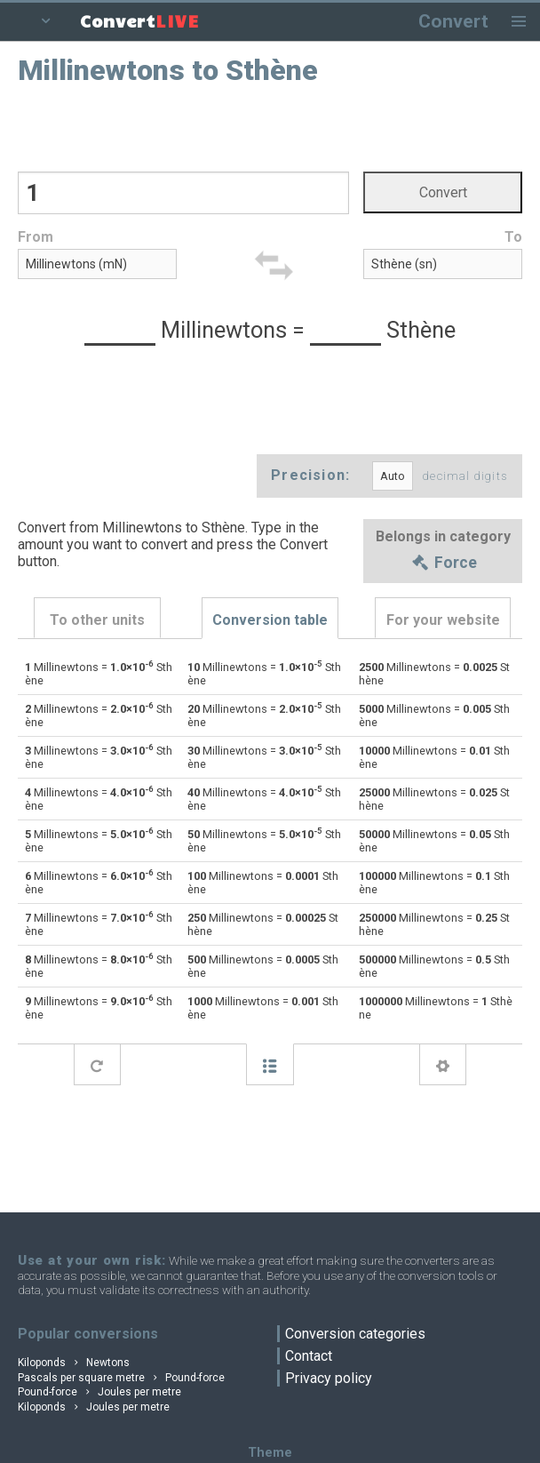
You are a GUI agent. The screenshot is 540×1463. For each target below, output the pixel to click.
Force (443, 564)
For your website (443, 620)
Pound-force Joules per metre (99, 1392)
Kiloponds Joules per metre (94, 1407)
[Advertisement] (270, 127)
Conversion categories (355, 1333)
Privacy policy (328, 1378)
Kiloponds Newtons (74, 1362)
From (35, 236)
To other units (97, 620)
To (513, 236)
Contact (308, 1355)
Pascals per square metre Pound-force (121, 1377)
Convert (453, 21)
